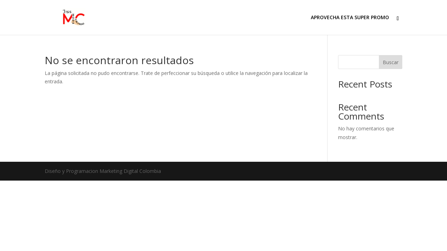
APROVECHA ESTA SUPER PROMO (350, 18)
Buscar (390, 62)
